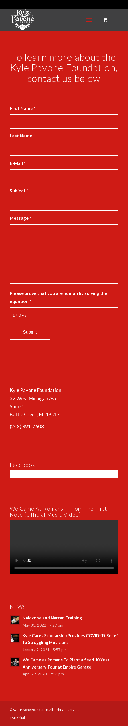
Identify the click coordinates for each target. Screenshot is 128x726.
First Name (23, 108)
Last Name (22, 135)
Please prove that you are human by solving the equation (58, 297)
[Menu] (89, 20)
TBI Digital (17, 717)
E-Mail (18, 163)
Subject (19, 190)
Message (20, 218)
